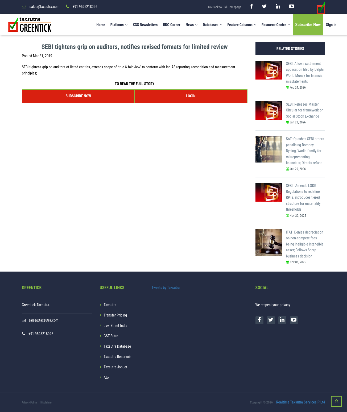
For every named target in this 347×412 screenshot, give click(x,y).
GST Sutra (111, 336)
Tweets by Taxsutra (166, 287)
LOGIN (190, 96)
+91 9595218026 (40, 334)
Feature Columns (242, 25)
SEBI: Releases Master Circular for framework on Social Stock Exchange (305, 110)
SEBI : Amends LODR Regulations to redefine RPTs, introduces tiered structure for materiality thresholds (303, 198)
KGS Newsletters (145, 25)
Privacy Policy (29, 402)
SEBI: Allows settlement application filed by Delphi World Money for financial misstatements (305, 72)
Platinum (118, 25)
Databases (212, 25)
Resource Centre (276, 25)
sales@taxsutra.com (43, 320)
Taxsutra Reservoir (117, 357)
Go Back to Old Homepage (224, 7)
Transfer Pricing (115, 315)
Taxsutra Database (117, 346)
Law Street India (115, 325)
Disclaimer (46, 402)
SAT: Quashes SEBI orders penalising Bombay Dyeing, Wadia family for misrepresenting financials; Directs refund (305, 151)
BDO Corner (171, 25)
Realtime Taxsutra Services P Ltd (300, 402)
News (192, 25)
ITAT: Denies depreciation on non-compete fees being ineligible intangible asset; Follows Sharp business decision (305, 244)
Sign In (331, 25)
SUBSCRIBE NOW (78, 96)
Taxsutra (110, 305)
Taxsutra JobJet (115, 367)
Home (100, 25)
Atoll (107, 377)
